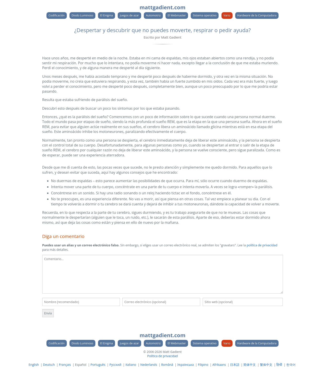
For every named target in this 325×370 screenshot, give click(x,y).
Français (65, 364)
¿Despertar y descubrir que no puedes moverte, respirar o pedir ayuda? (162, 30)
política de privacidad (262, 245)
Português (97, 364)
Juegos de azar (129, 15)
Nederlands (148, 364)
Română (167, 364)
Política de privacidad (162, 356)
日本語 (234, 364)
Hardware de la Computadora (256, 15)
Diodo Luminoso (82, 15)
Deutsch (49, 364)
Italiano (130, 364)
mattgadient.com (162, 7)
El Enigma (106, 15)
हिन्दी (279, 364)
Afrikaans (219, 364)
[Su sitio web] (243, 302)
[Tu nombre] (81, 302)
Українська (185, 364)
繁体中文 (266, 364)
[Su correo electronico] (161, 302)
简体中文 (249, 364)
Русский (115, 364)
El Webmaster (177, 15)
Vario (226, 15)
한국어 (291, 364)
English (34, 364)
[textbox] (162, 274)
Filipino (203, 364)
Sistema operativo (204, 15)
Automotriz (153, 15)
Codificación (56, 15)
